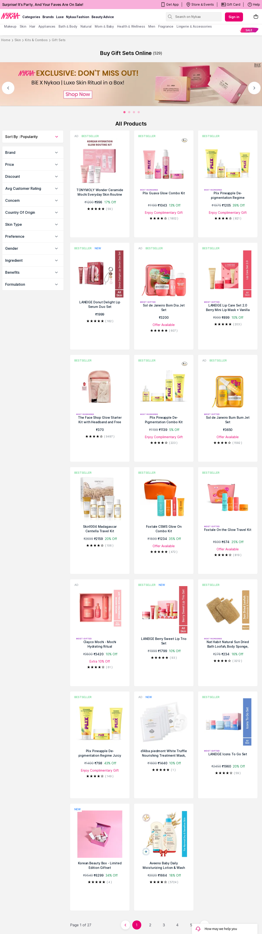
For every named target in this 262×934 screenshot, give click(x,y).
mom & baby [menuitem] (104, 26)
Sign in (234, 17)
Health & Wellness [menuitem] (131, 26)
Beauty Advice (103, 17)
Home (5, 40)
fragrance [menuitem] (165, 26)
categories (31, 17)
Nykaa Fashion (77, 17)
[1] (129, 112)
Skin (17, 40)
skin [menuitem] (23, 26)
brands (48, 17)
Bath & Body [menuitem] (68, 26)
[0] (124, 112)
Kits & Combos (36, 40)
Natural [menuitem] (86, 26)
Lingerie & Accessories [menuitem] (194, 26)
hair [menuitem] (32, 26)
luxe (60, 17)
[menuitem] (249, 30)
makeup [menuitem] (10, 26)
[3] (139, 112)
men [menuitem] (151, 26)
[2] (134, 112)
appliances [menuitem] (46, 26)
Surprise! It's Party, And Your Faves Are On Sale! (42, 4)
